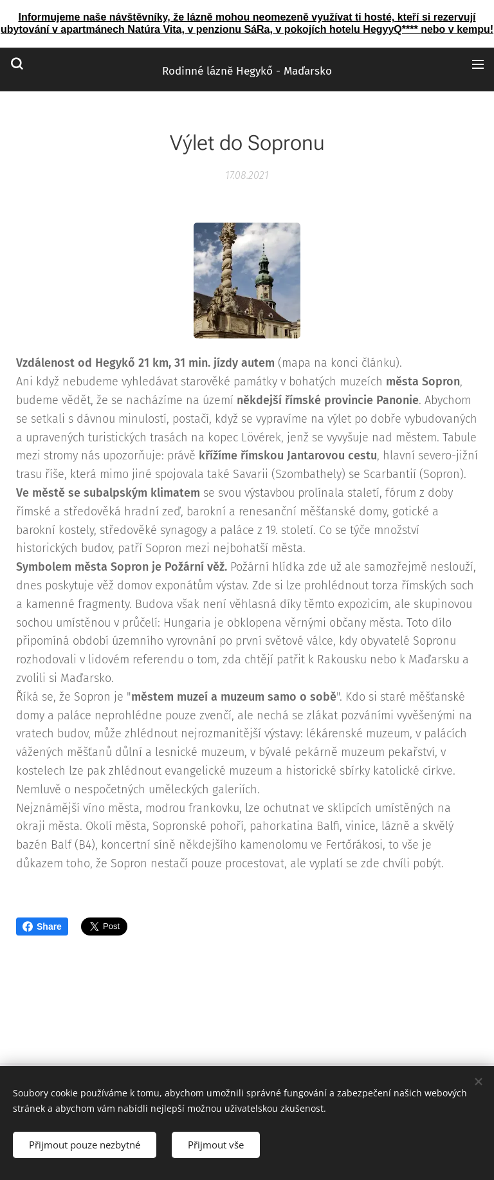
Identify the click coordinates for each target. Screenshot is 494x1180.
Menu (478, 64)
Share (42, 926)
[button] (16, 64)
